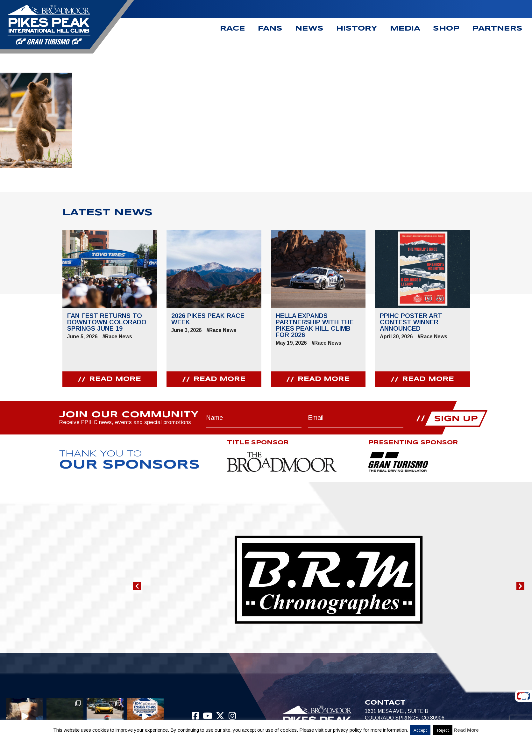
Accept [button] (420, 730)
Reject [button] (443, 730)
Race (232, 28)
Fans (270, 28)
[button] (137, 586)
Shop (446, 28)
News (309, 28)
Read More (466, 730)
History (356, 28)
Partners (497, 28)
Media (405, 28)
